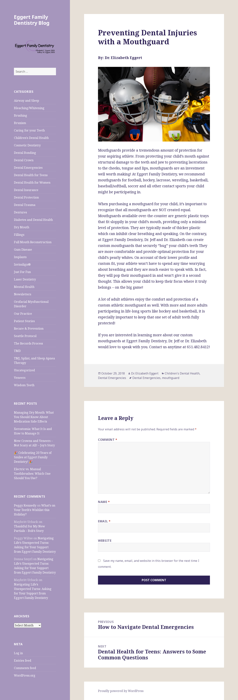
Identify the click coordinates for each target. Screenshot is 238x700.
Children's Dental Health (31, 138)
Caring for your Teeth (29, 130)
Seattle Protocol (25, 336)
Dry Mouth (21, 227)
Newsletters (22, 294)
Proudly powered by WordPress (121, 691)
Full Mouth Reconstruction (33, 242)
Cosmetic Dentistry (27, 145)
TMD (17, 351)
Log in (18, 653)
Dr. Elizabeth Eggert (144, 373)
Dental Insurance (26, 190)
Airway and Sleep (26, 101)
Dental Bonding (25, 153)
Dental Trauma (24, 205)
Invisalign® (22, 264)
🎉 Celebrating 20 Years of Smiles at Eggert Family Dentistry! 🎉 (33, 457)
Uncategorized (24, 370)
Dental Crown (23, 160)
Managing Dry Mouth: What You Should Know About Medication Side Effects (34, 416)
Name (104, 502)
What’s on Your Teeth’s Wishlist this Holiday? (34, 509)
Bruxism (20, 123)
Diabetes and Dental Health (33, 220)
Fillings (19, 235)
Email (104, 521)
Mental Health (24, 287)
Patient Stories (24, 321)
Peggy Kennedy (25, 505)
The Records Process (28, 343)
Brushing (20, 115)
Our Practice (23, 314)
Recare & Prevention (29, 328)
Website (104, 541)
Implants (20, 257)
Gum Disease (23, 249)
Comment (107, 440)
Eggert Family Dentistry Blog (31, 19)
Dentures (20, 212)
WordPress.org (24, 675)
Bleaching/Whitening (29, 108)
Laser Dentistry (25, 279)
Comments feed (25, 668)
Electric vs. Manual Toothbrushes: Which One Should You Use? (32, 473)
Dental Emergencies (28, 168)
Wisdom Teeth (24, 385)
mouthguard (170, 378)
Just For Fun (22, 272)
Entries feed (22, 660)
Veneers (19, 378)
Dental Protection (26, 197)
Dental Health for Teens (31, 175)
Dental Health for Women (32, 182)
